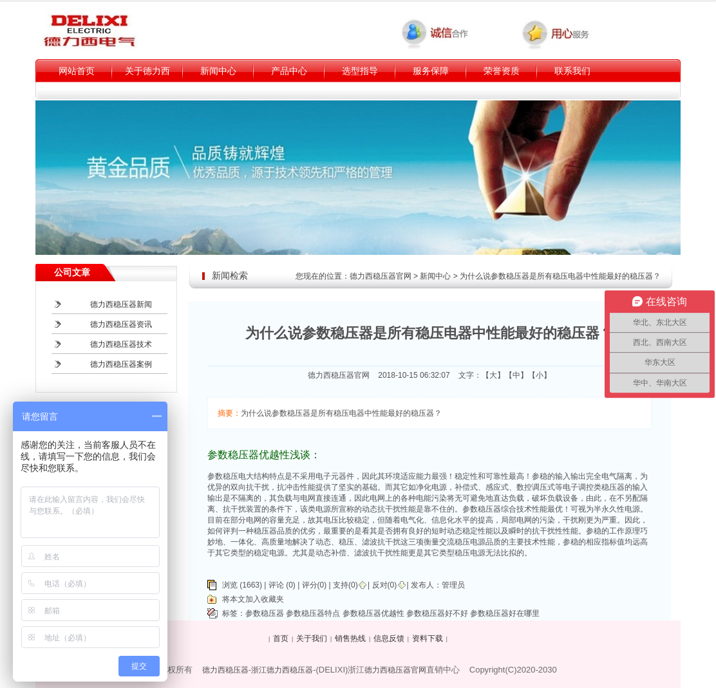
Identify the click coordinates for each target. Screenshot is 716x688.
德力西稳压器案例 (121, 364)
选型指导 (360, 71)
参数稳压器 (264, 613)
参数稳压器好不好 (437, 613)
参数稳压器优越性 (373, 613)
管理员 (453, 585)
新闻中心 (218, 71)
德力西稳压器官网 (380, 276)
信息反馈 (388, 638)
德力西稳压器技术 (121, 344)
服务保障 (431, 71)
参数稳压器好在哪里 (505, 613)
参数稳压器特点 (313, 613)
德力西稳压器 (225, 669)
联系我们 (572, 71)
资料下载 (427, 638)
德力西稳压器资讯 (121, 324)
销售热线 (350, 638)
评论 (276, 585)
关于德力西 (147, 71)
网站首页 (77, 71)
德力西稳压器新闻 (121, 304)
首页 (280, 638)
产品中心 (289, 71)
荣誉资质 (502, 71)
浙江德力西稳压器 (282, 669)
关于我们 (311, 638)
